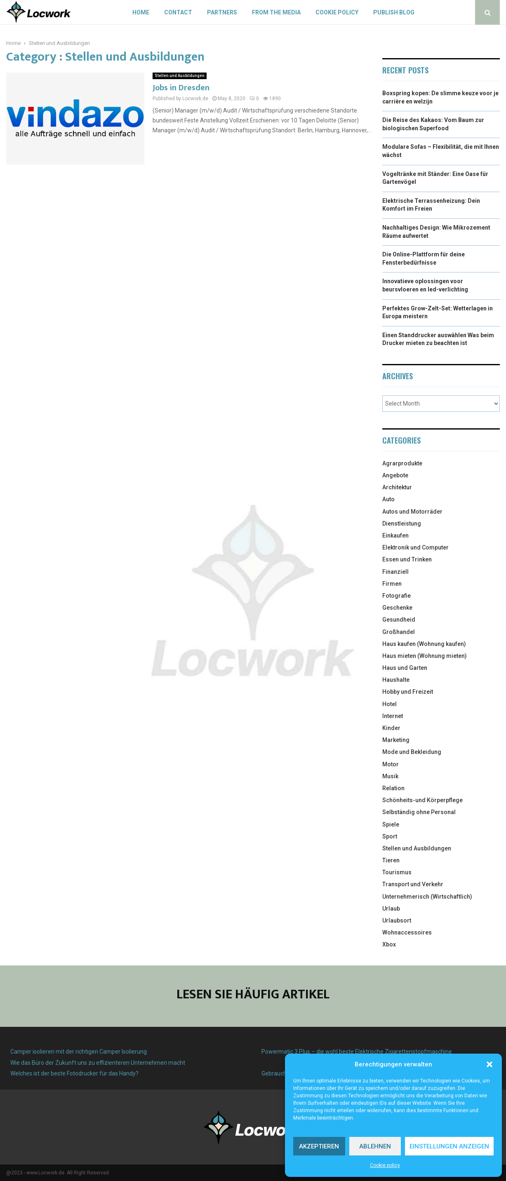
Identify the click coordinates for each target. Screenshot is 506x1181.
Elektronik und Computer (415, 547)
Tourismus (397, 872)
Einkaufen (395, 535)
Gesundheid (398, 619)
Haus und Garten (404, 667)
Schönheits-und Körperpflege (422, 800)
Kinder (391, 728)
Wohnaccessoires (407, 932)
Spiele (390, 824)
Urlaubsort (396, 920)
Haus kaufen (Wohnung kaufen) (424, 644)
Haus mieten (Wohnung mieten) (424, 656)
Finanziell (395, 571)
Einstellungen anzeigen (449, 1146)
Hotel (389, 704)
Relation (393, 788)
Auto (388, 499)
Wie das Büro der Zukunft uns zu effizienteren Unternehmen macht (97, 1062)
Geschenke (397, 607)
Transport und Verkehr (412, 884)
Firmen (392, 583)
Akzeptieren (319, 1146)
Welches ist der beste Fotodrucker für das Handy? (74, 1073)
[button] (489, 1064)
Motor (390, 764)
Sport (389, 836)
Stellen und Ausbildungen (180, 75)
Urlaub (391, 908)
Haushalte (396, 679)
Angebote (395, 475)
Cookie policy (385, 1165)
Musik (390, 776)
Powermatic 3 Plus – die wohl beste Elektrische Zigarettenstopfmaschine (356, 1051)
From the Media (276, 12)
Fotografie (396, 595)
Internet (392, 716)
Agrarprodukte (402, 463)
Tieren (391, 860)
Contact (178, 12)
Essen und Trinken (407, 559)
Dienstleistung (401, 523)
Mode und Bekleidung (411, 752)
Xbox (389, 944)
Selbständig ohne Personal (419, 812)
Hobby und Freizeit (407, 691)
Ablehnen (375, 1146)
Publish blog (393, 12)
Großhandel (398, 632)
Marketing (396, 740)
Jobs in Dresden (181, 88)
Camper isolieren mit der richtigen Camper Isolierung (78, 1051)
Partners (222, 12)
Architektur (397, 487)
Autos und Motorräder (412, 511)
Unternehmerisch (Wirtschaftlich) (427, 896)
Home (140, 12)
